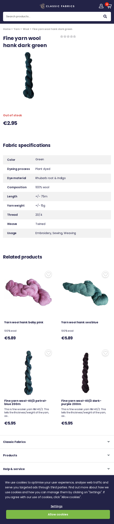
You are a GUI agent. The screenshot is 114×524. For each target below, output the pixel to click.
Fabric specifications (26, 146)
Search (105, 17)
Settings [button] (56, 506)
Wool (26, 29)
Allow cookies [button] (58, 514)
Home (6, 29)
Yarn (17, 29)
